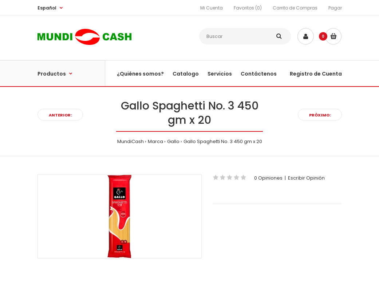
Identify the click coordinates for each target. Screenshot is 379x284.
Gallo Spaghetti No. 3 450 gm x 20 (222, 141)
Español (46, 8)
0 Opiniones (268, 177)
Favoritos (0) (248, 8)
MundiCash (130, 141)
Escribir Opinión (306, 177)
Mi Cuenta (211, 8)
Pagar (335, 8)
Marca (155, 141)
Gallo (173, 141)
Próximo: (320, 115)
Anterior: (60, 115)
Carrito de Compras (295, 8)
